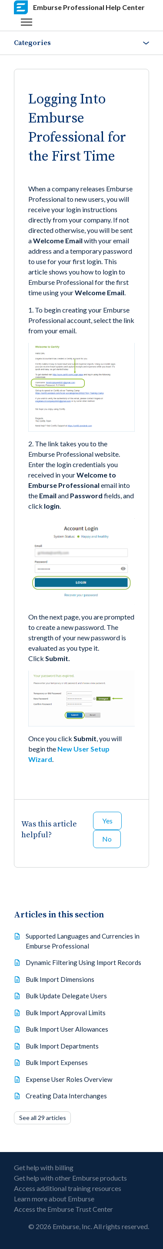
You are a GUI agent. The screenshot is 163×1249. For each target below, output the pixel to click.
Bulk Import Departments (62, 1046)
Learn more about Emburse (54, 1198)
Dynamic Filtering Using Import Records (83, 962)
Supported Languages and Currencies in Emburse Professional (83, 941)
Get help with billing (43, 1167)
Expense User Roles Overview (69, 1079)
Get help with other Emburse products (70, 1178)
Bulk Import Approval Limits (66, 1013)
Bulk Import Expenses (57, 1062)
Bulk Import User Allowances (67, 1029)
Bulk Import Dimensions (60, 979)
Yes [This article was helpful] (107, 821)
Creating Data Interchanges (66, 1096)
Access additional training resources (67, 1188)
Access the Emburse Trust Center (63, 1209)
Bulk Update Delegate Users (66, 996)
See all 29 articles (42, 1117)
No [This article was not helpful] (107, 839)
